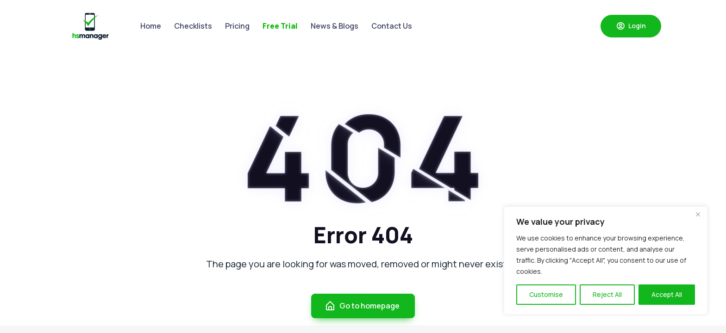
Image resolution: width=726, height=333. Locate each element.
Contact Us (391, 26)
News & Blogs (334, 26)
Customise (546, 294)
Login (631, 26)
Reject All (607, 294)
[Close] (697, 214)
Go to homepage (362, 306)
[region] (605, 260)
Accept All (666, 294)
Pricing (237, 26)
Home (150, 26)
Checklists (193, 26)
